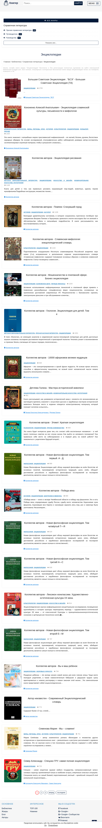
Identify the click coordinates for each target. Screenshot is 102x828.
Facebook (55, 798)
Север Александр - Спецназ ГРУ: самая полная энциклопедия (55, 751)
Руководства (12, 38)
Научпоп (45, 206)
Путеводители (13, 34)
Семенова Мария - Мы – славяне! (55, 718)
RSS (53, 819)
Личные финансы (56, 277)
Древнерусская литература (15, 126)
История (49, 126)
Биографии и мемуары (50, 487)
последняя (61, 782)
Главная (7, 62)
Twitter (54, 813)
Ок (45, 825)
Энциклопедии (27, 88)
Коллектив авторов (12, 191)
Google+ (55, 801)
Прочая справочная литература (20, 30)
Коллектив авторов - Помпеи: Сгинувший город (55, 200)
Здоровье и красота (42, 662)
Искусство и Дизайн (62, 174)
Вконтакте (55, 807)
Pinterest (54, 810)
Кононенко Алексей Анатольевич (17, 145)
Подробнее (53, 825)
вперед (51, 782)
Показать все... (51, 43)
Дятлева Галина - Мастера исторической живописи (55, 379)
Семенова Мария (29, 741)
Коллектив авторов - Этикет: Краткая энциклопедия (55, 413)
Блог (4, 804)
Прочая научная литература (47, 325)
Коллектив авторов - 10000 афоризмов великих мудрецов (55, 349)
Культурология (60, 126)
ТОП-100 (29, 798)
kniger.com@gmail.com (83, 801)
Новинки (29, 801)
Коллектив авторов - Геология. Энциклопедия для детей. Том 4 (55, 304)
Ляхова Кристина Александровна (35, 403)
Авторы (5, 807)
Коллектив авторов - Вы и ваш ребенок (55, 656)
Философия (26, 454)
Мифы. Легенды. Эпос (36, 126)
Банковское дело (41, 277)
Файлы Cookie (80, 810)
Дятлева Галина (52, 403)
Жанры (5, 801)
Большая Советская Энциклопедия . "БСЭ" (37, 97)
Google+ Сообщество (60, 804)
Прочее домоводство (53, 419)
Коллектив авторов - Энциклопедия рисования (55, 155)
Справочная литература (32, 62)
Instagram (55, 816)
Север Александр (53, 773)
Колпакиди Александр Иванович (34, 773)
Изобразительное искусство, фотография (68, 384)
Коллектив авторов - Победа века (55, 481)
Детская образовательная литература (20, 174)
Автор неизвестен (29, 707)
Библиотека (16, 62)
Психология (26, 419)
